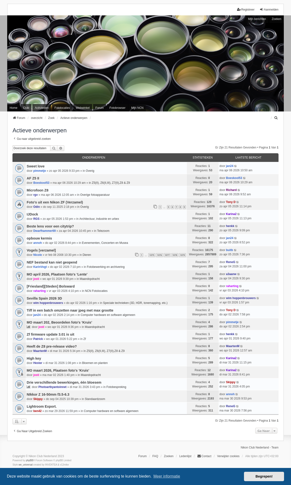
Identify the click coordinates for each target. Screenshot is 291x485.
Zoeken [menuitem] (168, 456)
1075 (151, 255)
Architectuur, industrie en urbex (99, 219)
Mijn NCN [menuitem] (137, 108)
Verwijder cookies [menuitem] (228, 456)
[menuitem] (276, 118)
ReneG (230, 262)
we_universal (25, 464)
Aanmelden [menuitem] (269, 9)
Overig (90, 170)
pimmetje (39, 170)
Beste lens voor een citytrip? (50, 226)
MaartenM (40, 351)
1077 (167, 255)
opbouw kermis (39, 238)
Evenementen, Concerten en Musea (105, 243)
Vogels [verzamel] (41, 250)
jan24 (229, 166)
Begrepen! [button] (264, 476)
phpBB (29, 460)
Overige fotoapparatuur (95, 194)
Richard (231, 190)
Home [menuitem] (13, 108)
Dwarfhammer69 (44, 231)
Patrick (38, 339)
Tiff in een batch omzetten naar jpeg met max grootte (70, 310)
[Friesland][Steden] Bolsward (51, 286)
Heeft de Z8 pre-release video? (52, 346)
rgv (35, 194)
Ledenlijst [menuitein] (185, 456)
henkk (230, 226)
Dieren (87, 255)
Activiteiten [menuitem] (42, 108)
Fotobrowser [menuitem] (117, 108)
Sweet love (35, 166)
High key (34, 358)
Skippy (230, 382)
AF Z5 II (33, 178)
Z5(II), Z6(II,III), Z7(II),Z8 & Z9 (111, 182)
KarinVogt (40, 267)
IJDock (32, 214)
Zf (84, 339)
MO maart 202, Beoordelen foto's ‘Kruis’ (59, 322)
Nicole (37, 255)
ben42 (37, 411)
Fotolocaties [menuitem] (62, 108)
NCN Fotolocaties (96, 291)
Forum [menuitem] (99, 108)
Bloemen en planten (95, 363)
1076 (159, 255)
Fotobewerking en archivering (106, 267)
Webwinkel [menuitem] (83, 108)
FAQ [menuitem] (155, 456)
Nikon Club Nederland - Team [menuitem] (259, 447)
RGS (36, 219)
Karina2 (231, 214)
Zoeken (276, 19)
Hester (37, 363)
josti (36, 279)
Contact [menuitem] (204, 456)
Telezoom (103, 231)
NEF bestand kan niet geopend (52, 262)
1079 (182, 255)
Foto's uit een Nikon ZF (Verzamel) (55, 202)
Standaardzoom (95, 399)
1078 (174, 255)
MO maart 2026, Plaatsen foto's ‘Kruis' (58, 370)
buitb (229, 250)
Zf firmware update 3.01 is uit (50, 334)
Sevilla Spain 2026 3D (44, 298)
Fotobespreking (116, 387)
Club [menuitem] (26, 108)
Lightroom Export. (42, 406)
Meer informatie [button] (166, 476)
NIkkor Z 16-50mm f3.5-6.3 (48, 394)
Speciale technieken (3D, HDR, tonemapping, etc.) (135, 303)
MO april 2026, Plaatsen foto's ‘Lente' (57, 274)
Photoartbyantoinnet (52, 387)
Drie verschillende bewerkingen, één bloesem (64, 382)
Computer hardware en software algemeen (108, 315)
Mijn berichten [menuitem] (257, 19)
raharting (39, 291)
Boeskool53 (41, 182)
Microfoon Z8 (37, 190)
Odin (36, 207)
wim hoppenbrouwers (48, 303)
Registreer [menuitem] (246, 9)
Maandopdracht (90, 279)
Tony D (231, 202)
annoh (37, 243)
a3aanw (231, 274)
